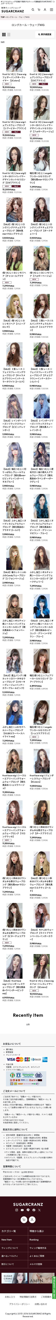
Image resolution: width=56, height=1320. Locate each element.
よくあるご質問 (37, 1256)
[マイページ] (45, 9)
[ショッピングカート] (39, 9)
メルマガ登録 (36, 1264)
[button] (33, 9)
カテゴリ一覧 (8, 1231)
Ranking (34, 1239)
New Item (6, 1239)
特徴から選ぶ (37, 1231)
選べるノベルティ (9, 1256)
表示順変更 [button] (44, 34)
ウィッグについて (9, 1248)
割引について (7, 1264)
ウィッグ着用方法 (38, 1248)
